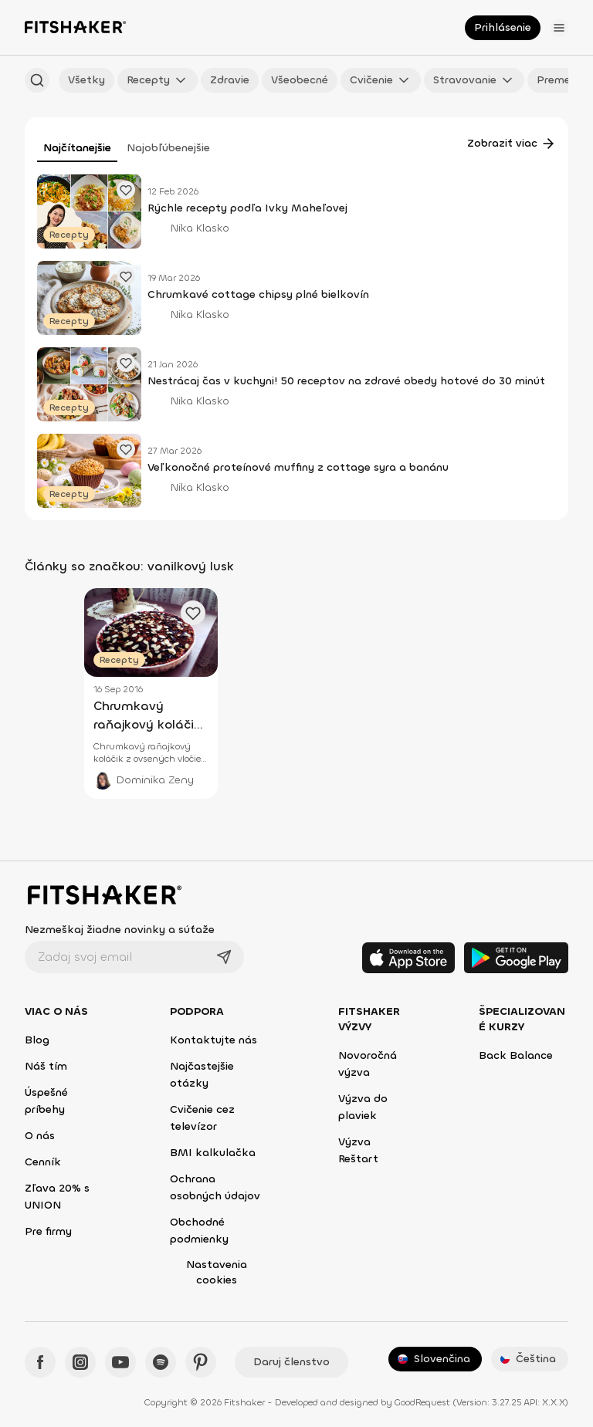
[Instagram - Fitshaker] (80, 1362)
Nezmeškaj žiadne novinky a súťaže (120, 929)
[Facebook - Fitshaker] (40, 1362)
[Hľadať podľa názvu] (37, 80)
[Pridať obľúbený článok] (126, 190)
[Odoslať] (224, 957)
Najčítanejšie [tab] (77, 147)
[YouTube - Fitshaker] (120, 1362)
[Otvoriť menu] (559, 28)
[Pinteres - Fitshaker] (200, 1362)
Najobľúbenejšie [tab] (168, 147)
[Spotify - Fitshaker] (160, 1362)
